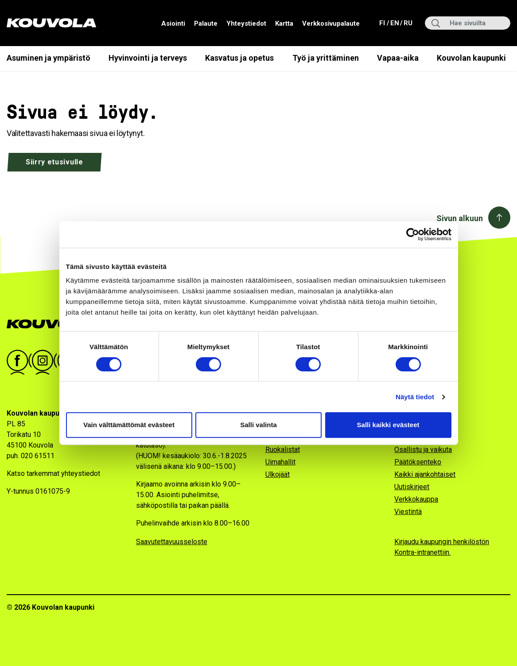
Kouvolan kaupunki (471, 57)
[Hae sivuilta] (467, 23)
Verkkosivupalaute (331, 23)
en (394, 22)
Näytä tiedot (415, 397)
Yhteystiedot (246, 23)
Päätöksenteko (417, 462)
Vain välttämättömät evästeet (129, 424)
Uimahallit (280, 462)
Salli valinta (258, 424)
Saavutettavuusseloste (171, 541)
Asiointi (173, 23)
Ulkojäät (277, 474)
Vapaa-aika (398, 57)
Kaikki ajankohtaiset (424, 474)
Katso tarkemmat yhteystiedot (53, 473)
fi (383, 22)
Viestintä (408, 511)
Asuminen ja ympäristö (48, 57)
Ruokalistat (282, 449)
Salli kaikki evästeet (388, 424)
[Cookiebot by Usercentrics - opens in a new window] (412, 234)
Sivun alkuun (459, 218)
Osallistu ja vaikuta (423, 449)
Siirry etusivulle (54, 162)
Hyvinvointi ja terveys (148, 57)
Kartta (284, 23)
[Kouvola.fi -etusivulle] (54, 324)
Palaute (206, 23)
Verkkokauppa (416, 499)
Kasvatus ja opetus (239, 57)
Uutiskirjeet (411, 487)
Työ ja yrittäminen (325, 57)
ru (408, 22)
